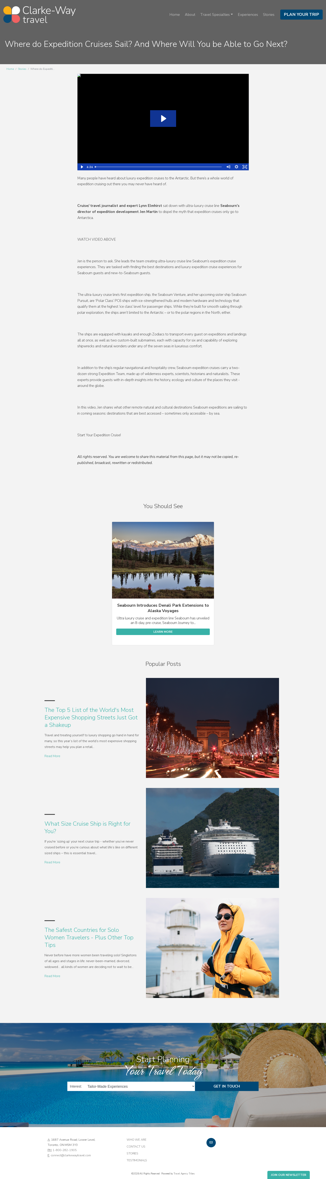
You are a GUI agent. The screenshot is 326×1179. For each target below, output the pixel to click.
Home (174, 14)
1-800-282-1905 (65, 1150)
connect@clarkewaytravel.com (71, 1155)
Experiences (248, 14)
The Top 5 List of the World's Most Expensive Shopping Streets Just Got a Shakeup (91, 717)
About (190, 14)
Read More (52, 756)
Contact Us (136, 1146)
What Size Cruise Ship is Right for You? (87, 827)
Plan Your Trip (301, 14)
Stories (268, 14)
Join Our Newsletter (288, 1175)
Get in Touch (227, 1086)
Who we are (136, 1140)
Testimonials (137, 1160)
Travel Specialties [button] (215, 14)
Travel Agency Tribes (184, 1173)
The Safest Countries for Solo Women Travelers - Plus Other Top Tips (88, 937)
